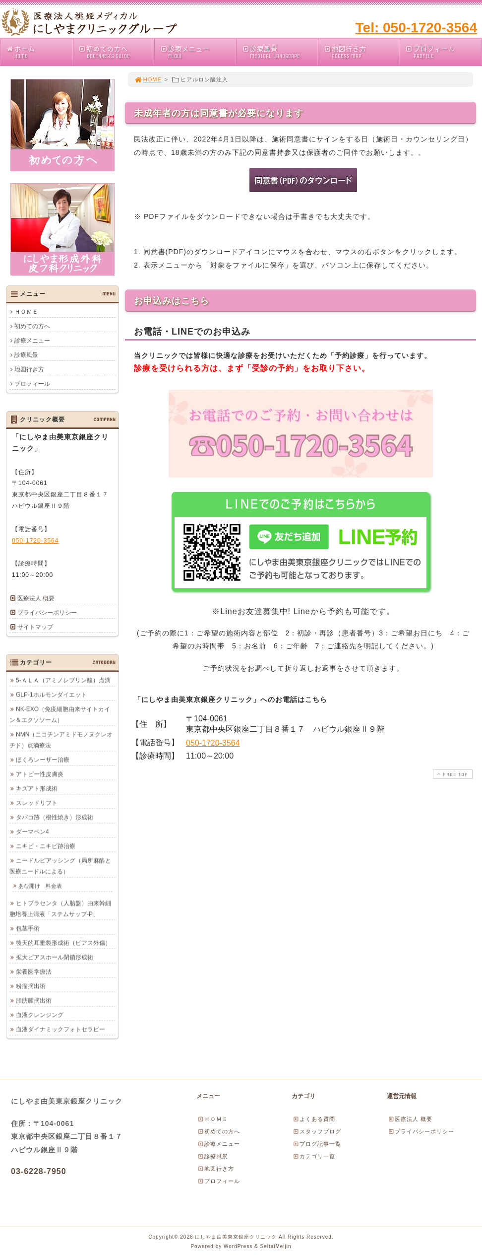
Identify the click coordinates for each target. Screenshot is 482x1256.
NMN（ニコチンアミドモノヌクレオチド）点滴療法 (61, 740)
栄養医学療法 (34, 971)
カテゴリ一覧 (314, 1156)
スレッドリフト (37, 802)
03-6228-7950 (38, 1171)
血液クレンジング (39, 1014)
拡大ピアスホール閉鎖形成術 (54, 957)
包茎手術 (28, 928)
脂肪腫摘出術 (34, 1000)
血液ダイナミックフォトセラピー (60, 1029)
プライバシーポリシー (47, 612)
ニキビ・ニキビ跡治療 (45, 845)
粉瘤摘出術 (31, 985)
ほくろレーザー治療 (42, 759)
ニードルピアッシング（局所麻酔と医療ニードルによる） (60, 866)
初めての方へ (116, 52)
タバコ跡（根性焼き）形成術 (54, 817)
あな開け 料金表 (40, 886)
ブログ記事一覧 (317, 1144)
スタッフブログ (317, 1131)
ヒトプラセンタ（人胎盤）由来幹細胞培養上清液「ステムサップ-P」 (60, 908)
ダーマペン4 (32, 831)
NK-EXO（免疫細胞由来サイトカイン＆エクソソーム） (59, 714)
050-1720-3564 (213, 743)
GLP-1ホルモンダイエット (51, 694)
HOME (148, 79)
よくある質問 (314, 1119)
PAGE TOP (451, 774)
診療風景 (279, 52)
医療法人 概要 (36, 598)
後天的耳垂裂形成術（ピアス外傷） (63, 942)
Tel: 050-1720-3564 (416, 27)
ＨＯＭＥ (26, 311)
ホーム (39, 52)
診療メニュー (198, 52)
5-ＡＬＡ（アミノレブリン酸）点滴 (63, 680)
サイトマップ (35, 627)
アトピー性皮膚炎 (39, 773)
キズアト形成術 (37, 788)
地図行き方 (361, 52)
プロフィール (443, 52)
